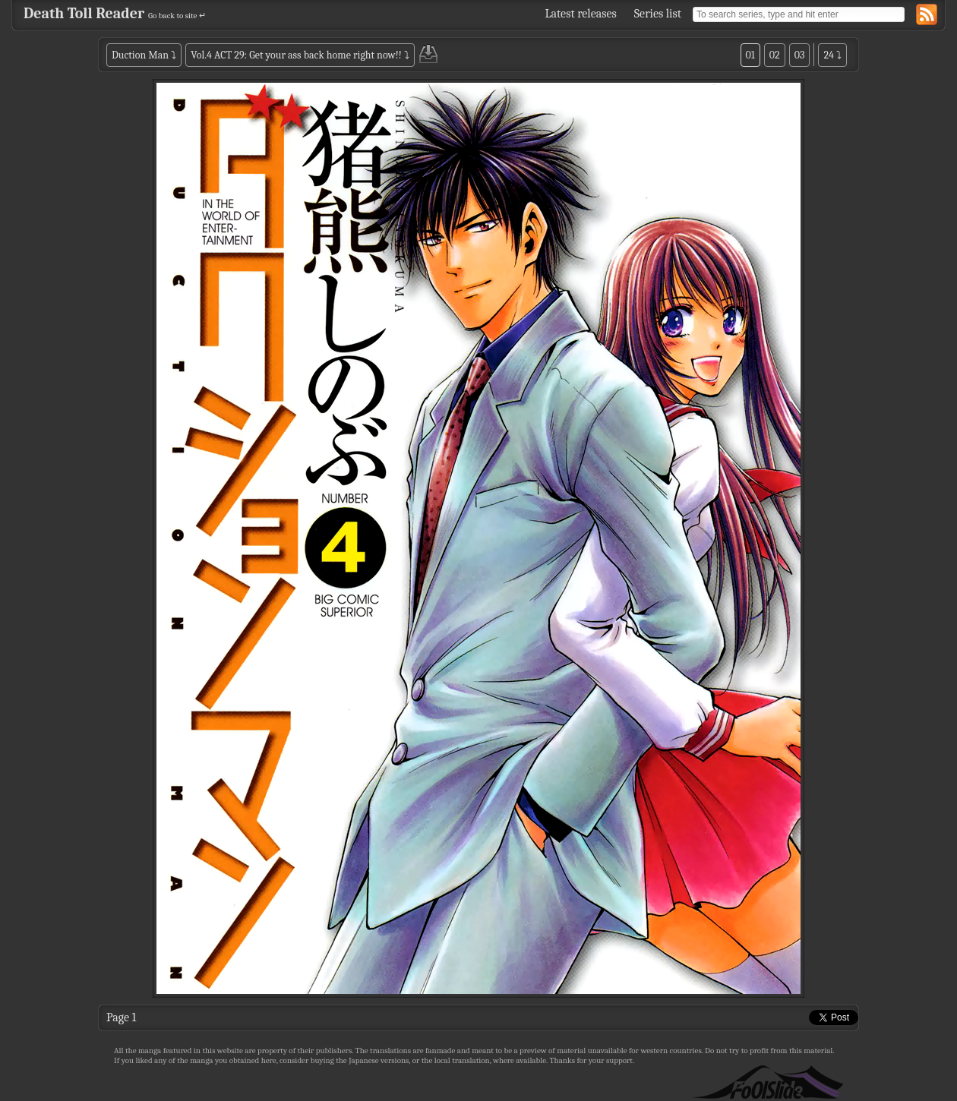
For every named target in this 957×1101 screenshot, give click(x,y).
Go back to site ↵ (177, 16)
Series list (657, 14)
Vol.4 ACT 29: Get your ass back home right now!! (296, 55)
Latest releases (581, 14)
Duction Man (140, 55)
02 (774, 55)
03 (799, 55)
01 (750, 55)
